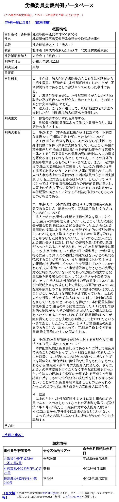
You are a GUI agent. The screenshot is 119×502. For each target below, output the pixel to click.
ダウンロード (73, 496)
